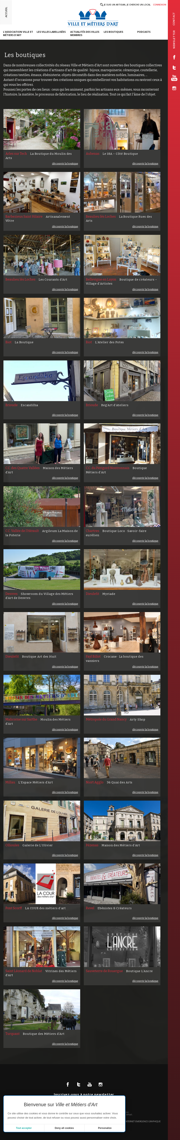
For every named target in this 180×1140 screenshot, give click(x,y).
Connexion (159, 4)
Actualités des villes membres (84, 33)
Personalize (105, 1128)
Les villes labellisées (51, 32)
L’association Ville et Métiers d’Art (18, 33)
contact (174, 18)
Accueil (6, 12)
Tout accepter (24, 1128)
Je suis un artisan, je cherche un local (127, 4)
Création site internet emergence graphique (135, 1121)
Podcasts (143, 32)
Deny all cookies (64, 1128)
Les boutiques (113, 32)
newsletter (174, 39)
